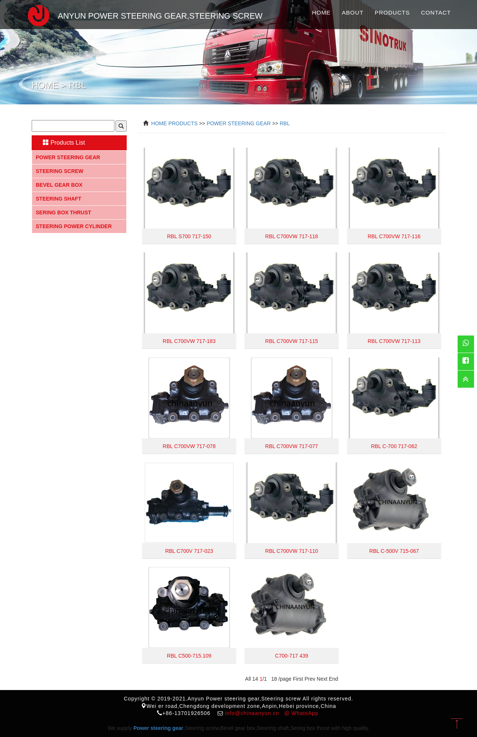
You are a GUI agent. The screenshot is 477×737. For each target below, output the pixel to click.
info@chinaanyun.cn (252, 713)
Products (392, 12)
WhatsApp (301, 713)
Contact (436, 12)
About (352, 12)
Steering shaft (58, 199)
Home (321, 12)
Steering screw (59, 171)
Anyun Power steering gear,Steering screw (141, 14)
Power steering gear (68, 157)
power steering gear (238, 123)
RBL (284, 123)
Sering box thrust (63, 212)
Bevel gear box (59, 185)
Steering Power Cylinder (74, 226)
